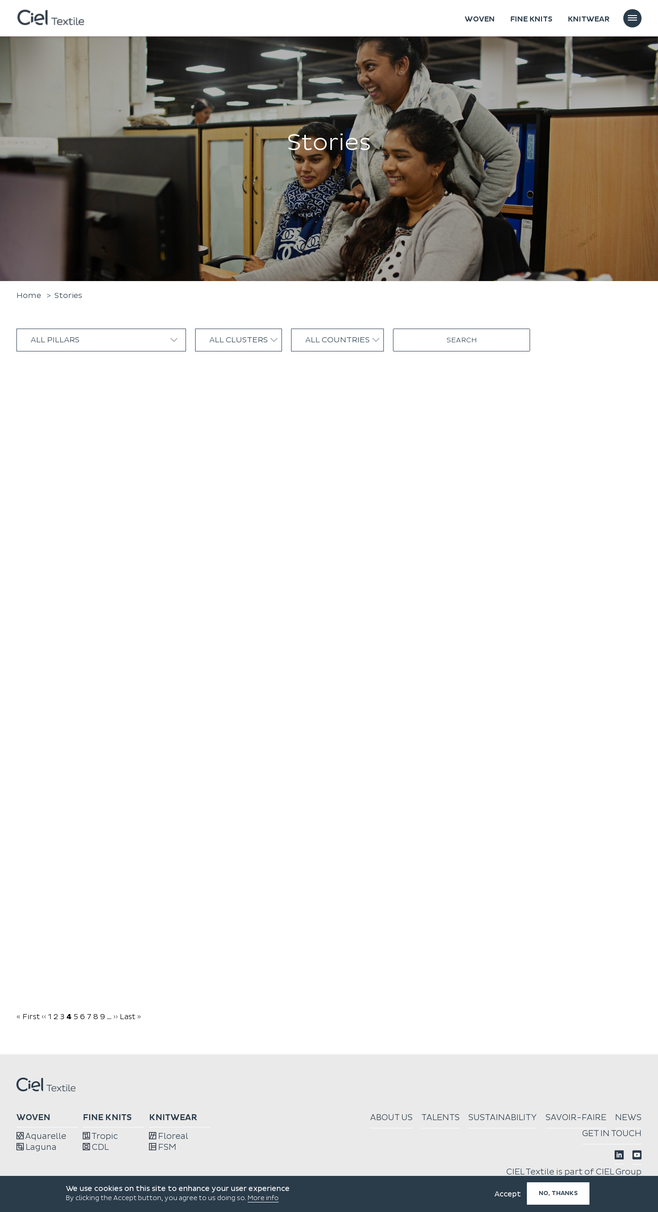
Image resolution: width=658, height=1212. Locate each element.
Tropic (100, 1136)
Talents (440, 1117)
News (628, 1117)
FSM (162, 1147)
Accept (507, 1194)
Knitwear (589, 19)
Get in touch (612, 1133)
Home (28, 295)
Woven (480, 19)
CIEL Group (619, 1172)
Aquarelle (41, 1136)
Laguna (36, 1147)
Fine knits (531, 19)
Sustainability (502, 1117)
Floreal (168, 1136)
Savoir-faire (576, 1117)
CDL (96, 1147)
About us (391, 1117)
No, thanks (558, 1193)
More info (263, 1198)
